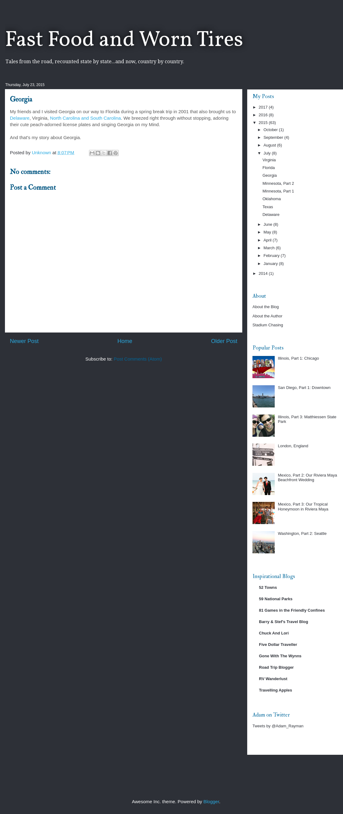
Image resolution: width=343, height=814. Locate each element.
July (268, 153)
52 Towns (268, 587)
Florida (268, 167)
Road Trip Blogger (276, 667)
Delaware (19, 118)
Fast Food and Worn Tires (124, 40)
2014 (264, 273)
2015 (264, 122)
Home (124, 341)
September (274, 137)
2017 (264, 107)
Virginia (269, 160)
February (272, 255)
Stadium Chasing (267, 325)
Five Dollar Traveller (278, 644)
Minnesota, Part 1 (278, 191)
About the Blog (265, 306)
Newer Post (24, 341)
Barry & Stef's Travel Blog (283, 621)
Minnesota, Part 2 (278, 183)
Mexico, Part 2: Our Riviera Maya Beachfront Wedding (307, 477)
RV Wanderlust (273, 678)
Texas (267, 207)
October (271, 129)
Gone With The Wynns (280, 656)
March (270, 248)
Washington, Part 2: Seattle (302, 533)
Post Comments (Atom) (138, 359)
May (268, 232)
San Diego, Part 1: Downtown (304, 387)
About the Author (267, 316)
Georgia (269, 175)
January (271, 263)
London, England (293, 446)
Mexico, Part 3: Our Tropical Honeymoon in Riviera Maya (303, 506)
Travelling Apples (275, 690)
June (268, 224)
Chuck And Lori (274, 633)
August (270, 145)
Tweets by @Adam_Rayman (277, 726)
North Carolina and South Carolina (85, 118)
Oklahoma (271, 198)
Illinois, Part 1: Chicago (298, 358)
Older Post (224, 341)
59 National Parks (275, 599)
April (268, 240)
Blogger (211, 801)
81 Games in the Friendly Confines (292, 610)
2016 (264, 115)
